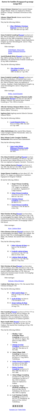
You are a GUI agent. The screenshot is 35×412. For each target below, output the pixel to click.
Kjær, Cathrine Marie (14, 228)
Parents (21, 35)
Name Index (22, 409)
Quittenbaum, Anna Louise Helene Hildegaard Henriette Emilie (16, 51)
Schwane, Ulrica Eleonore (16, 281)
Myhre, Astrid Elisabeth (15, 94)
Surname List (13, 409)
